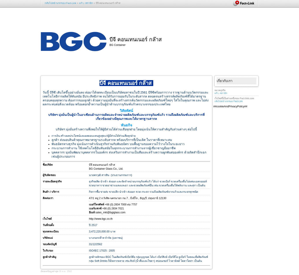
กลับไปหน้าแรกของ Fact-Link (60, 3)
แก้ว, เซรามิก (86, 3)
